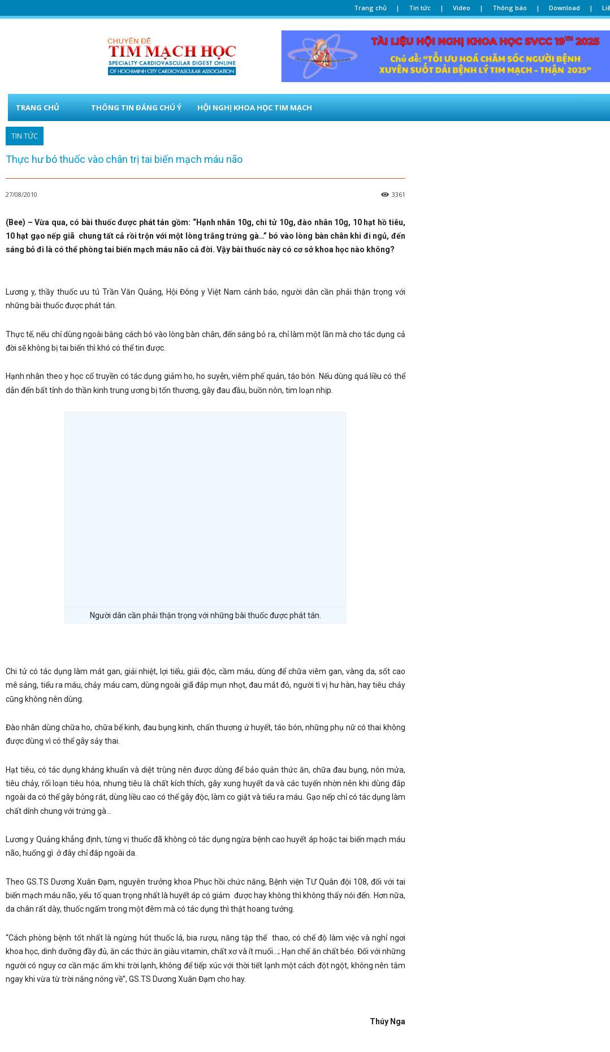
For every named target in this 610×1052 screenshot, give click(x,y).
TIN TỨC (25, 136)
